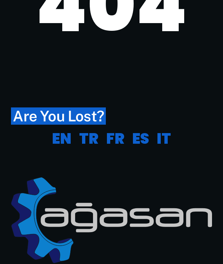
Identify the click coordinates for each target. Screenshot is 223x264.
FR (115, 138)
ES (140, 138)
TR (89, 138)
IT (164, 138)
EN (61, 138)
